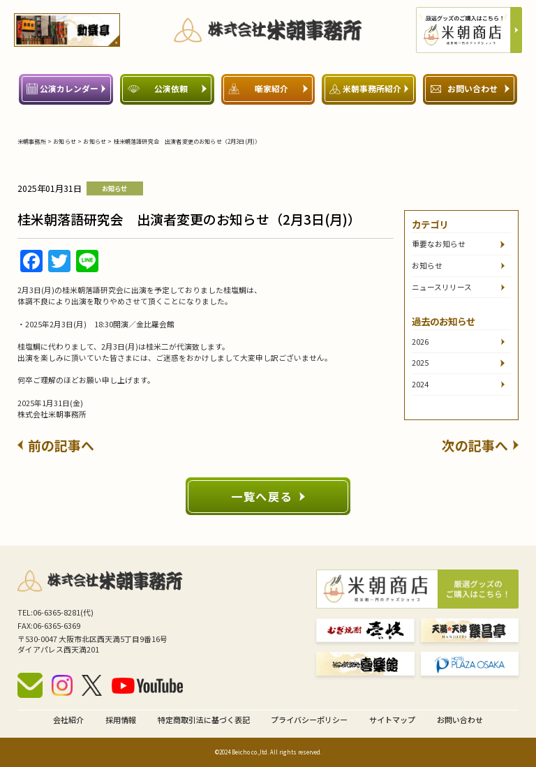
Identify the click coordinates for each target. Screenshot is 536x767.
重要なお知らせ (439, 244)
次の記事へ (480, 445)
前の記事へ (55, 445)
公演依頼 (167, 88)
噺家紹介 (267, 88)
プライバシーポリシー (309, 719)
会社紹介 (68, 719)
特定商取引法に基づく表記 (204, 719)
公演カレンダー (66, 88)
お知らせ (427, 265)
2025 (420, 362)
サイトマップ (392, 719)
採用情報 (120, 719)
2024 (420, 384)
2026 (420, 341)
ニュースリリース (442, 287)
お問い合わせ (470, 88)
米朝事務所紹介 (368, 88)
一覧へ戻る (268, 496)
